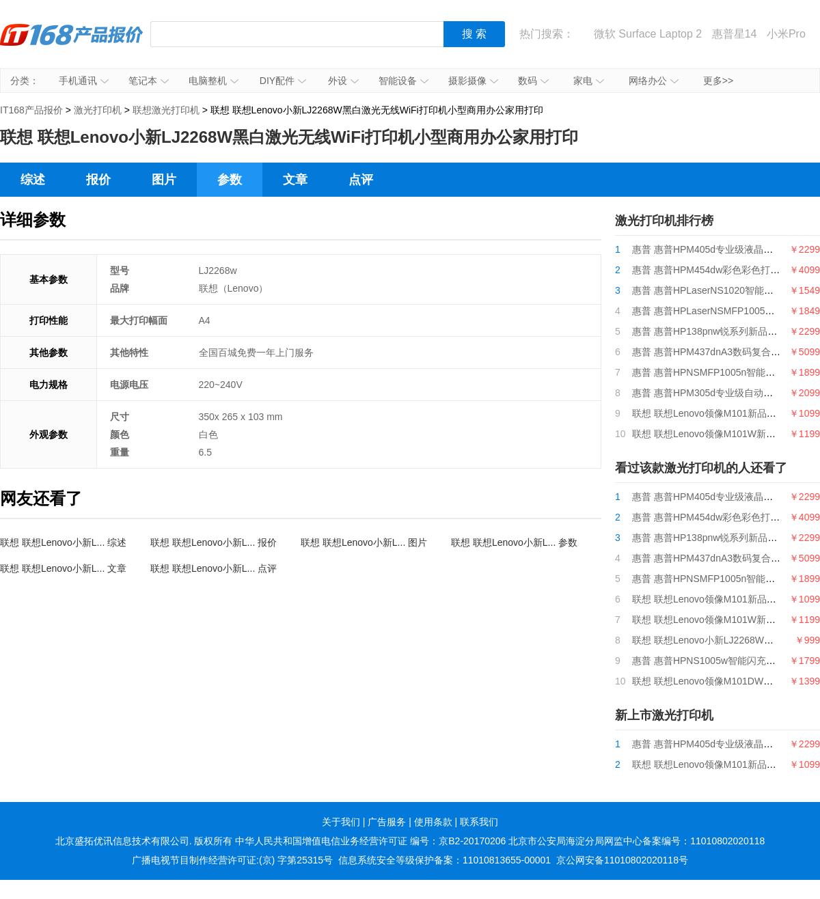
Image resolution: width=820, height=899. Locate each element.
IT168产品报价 (72, 44)
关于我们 (341, 821)
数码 (533, 80)
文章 (295, 179)
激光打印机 (98, 110)
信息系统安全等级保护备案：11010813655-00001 (444, 860)
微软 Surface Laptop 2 (648, 34)
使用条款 (433, 821)
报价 (98, 179)
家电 (588, 80)
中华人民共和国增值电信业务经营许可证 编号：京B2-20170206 (370, 840)
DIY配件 (283, 80)
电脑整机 (213, 80)
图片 (164, 179)
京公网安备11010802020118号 (622, 860)
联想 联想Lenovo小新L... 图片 (364, 542)
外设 (343, 80)
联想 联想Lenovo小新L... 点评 (213, 568)
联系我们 (479, 821)
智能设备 (403, 80)
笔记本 (148, 80)
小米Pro (786, 34)
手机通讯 (84, 80)
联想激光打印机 (166, 110)
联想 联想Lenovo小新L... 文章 (63, 568)
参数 (229, 179)
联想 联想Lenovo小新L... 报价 (213, 542)
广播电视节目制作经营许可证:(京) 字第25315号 (232, 860)
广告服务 (387, 821)
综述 (32, 179)
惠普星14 (734, 34)
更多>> (718, 80)
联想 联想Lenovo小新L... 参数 (514, 542)
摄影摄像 (473, 80)
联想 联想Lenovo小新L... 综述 (63, 542)
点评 (360, 179)
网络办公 (654, 80)
